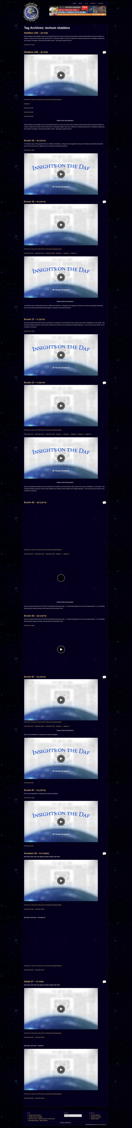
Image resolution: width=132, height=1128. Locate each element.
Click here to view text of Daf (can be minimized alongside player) (43, 99)
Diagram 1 (27, 103)
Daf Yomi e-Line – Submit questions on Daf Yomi (42, 1118)
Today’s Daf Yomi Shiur (35, 1115)
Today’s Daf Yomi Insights (36, 1117)
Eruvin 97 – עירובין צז (35, 676)
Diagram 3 (74, 253)
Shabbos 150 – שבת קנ (36, 33)
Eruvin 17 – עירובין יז (34, 319)
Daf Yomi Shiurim (95, 1115)
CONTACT (93, 3)
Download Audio (28, 112)
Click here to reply (29, 44)
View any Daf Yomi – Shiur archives (38, 1120)
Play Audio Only (28, 108)
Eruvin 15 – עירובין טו (35, 140)
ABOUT (81, 3)
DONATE (100, 3)
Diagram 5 (88, 434)
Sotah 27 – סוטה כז (34, 981)
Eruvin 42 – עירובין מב (35, 502)
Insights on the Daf (96, 1117)
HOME (74, 3)
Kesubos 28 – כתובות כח (36, 853)
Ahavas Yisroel (95, 1118)
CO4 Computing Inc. (101, 1124)
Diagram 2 (66, 253)
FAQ (86, 3)
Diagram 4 (81, 434)
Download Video (29, 116)
